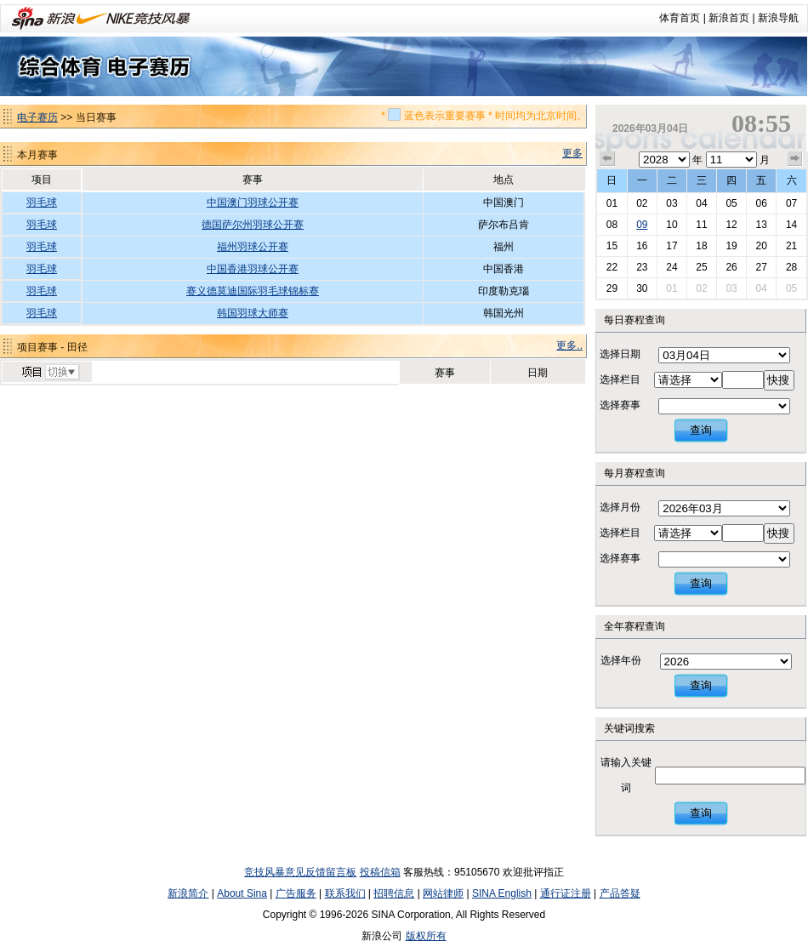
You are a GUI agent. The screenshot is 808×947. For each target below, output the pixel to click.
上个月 (607, 159)
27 (760, 267)
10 (671, 225)
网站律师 (443, 893)
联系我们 (345, 893)
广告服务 (296, 893)
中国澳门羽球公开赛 (253, 202)
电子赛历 (37, 117)
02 (641, 203)
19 (731, 246)
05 (731, 203)
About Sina (242, 893)
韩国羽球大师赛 (252, 313)
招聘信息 (393, 893)
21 (791, 246)
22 (611, 267)
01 (611, 203)
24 (671, 267)
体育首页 (679, 18)
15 (611, 246)
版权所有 (426, 936)
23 (641, 267)
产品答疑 (620, 893)
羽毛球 (41, 202)
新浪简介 (188, 893)
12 (731, 225)
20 (760, 246)
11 (701, 225)
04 (701, 203)
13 (760, 225)
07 (791, 203)
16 (641, 246)
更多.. (569, 345)
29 (611, 288)
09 (641, 225)
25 (701, 267)
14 (791, 225)
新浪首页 (728, 18)
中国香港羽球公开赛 (253, 269)
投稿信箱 (380, 872)
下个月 (795, 159)
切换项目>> (50, 372)
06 (760, 203)
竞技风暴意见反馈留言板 (300, 872)
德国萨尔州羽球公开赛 (253, 225)
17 (671, 246)
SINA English (502, 893)
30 (641, 288)
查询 (701, 430)
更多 (572, 153)
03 (671, 203)
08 (611, 225)
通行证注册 (565, 893)
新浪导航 (778, 18)
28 (791, 267)
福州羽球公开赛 (252, 247)
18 (701, 246)
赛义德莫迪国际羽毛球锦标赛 (252, 291)
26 (731, 267)
